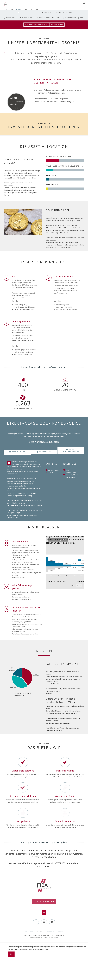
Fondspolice (45, 452)
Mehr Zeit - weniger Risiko (72, 585)
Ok (11, 954)
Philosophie (49, 13)
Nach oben (44, 912)
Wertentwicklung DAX (73, 585)
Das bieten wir (70, 18)
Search (84, 3)
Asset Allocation (65, 13)
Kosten (57, 18)
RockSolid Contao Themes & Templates (44, 938)
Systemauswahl (28, 18)
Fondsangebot (11, 18)
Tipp (81, 18)
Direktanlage (18, 452)
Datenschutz (36, 935)
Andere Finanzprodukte (71, 450)
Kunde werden (57, 24)
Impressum (27, 935)
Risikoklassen (44, 18)
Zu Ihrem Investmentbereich (37, 24)
